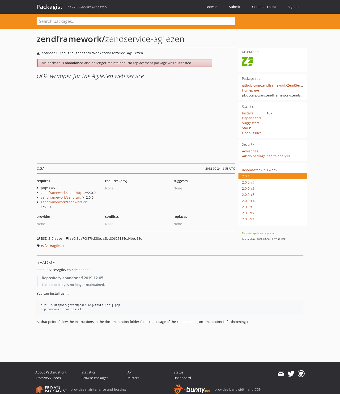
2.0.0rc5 (248, 194)
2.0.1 (246, 176)
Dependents (251, 118)
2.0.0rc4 (248, 200)
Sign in (293, 6)
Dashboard (182, 378)
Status (178, 372)
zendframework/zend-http (61, 192)
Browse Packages (94, 378)
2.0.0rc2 (248, 213)
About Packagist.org (51, 372)
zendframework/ (71, 39)
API (130, 372)
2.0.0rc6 (248, 188)
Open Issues (252, 133)
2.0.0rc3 (248, 207)
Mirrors (133, 378)
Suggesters (250, 123)
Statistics (88, 372)
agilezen (58, 245)
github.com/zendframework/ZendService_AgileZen (282, 85)
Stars (246, 128)
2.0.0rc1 (248, 219)
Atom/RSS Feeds (48, 378)
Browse (211, 6)
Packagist (49, 6)
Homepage (250, 90)
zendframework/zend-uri (60, 197)
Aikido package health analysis (266, 156)
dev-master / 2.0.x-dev (259, 170)
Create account (264, 6)
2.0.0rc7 (248, 182)
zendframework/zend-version (64, 202)
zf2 (45, 245)
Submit (234, 6)
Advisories (250, 151)
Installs (247, 113)
